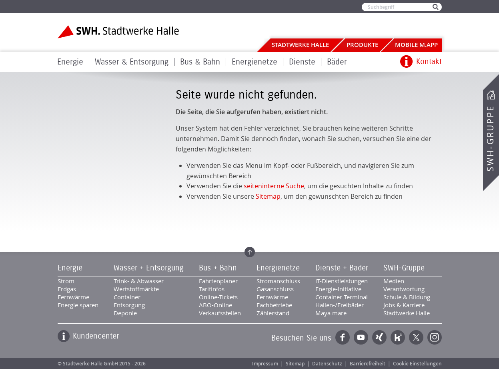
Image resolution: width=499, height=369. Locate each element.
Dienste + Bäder (341, 268)
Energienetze (254, 62)
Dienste (302, 62)
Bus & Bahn (200, 62)
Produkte (362, 44)
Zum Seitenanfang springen (249, 252)
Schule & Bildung (406, 297)
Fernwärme (73, 297)
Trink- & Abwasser (139, 281)
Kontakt (429, 62)
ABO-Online (215, 305)
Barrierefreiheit (367, 363)
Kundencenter (96, 336)
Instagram (434, 337)
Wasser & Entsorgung (131, 62)
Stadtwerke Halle (300, 44)
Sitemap (268, 196)
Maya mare (331, 313)
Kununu (398, 337)
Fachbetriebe (274, 305)
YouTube (361, 337)
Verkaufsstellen (220, 313)
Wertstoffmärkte (136, 289)
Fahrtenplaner (218, 281)
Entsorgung (129, 305)
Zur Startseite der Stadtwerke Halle (118, 31)
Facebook (342, 337)
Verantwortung (404, 289)
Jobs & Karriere (404, 305)
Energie (70, 62)
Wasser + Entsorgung (149, 268)
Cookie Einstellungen (417, 363)
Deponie (125, 313)
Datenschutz (327, 363)
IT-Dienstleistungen (341, 281)
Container (127, 297)
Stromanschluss (278, 281)
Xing (379, 337)
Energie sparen (78, 305)
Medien (393, 281)
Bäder (337, 62)
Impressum (265, 363)
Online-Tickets (218, 297)
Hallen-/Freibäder (339, 305)
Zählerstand (273, 313)
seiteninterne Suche (274, 185)
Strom (66, 281)
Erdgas (67, 289)
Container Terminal (341, 297)
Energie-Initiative (338, 289)
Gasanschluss (275, 289)
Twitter (416, 337)
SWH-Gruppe (490, 138)
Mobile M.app (416, 44)
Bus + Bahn (218, 268)
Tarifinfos (211, 289)
